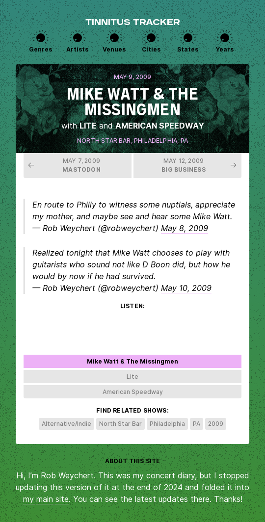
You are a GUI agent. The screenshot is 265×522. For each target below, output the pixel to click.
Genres (40, 49)
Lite (88, 125)
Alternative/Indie (66, 423)
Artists (77, 49)
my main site (46, 499)
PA (184, 140)
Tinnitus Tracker (132, 23)
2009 (215, 423)
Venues (114, 49)
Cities (151, 49)
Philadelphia (155, 140)
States (187, 49)
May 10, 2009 (186, 288)
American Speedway (159, 125)
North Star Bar (104, 140)
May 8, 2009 (184, 228)
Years (225, 49)
